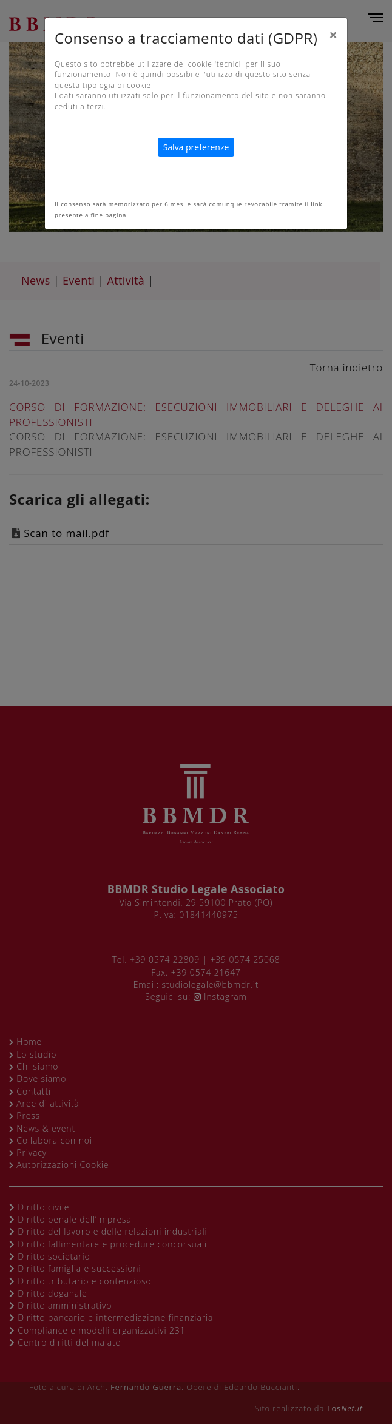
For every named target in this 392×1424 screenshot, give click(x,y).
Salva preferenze (196, 147)
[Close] (333, 35)
